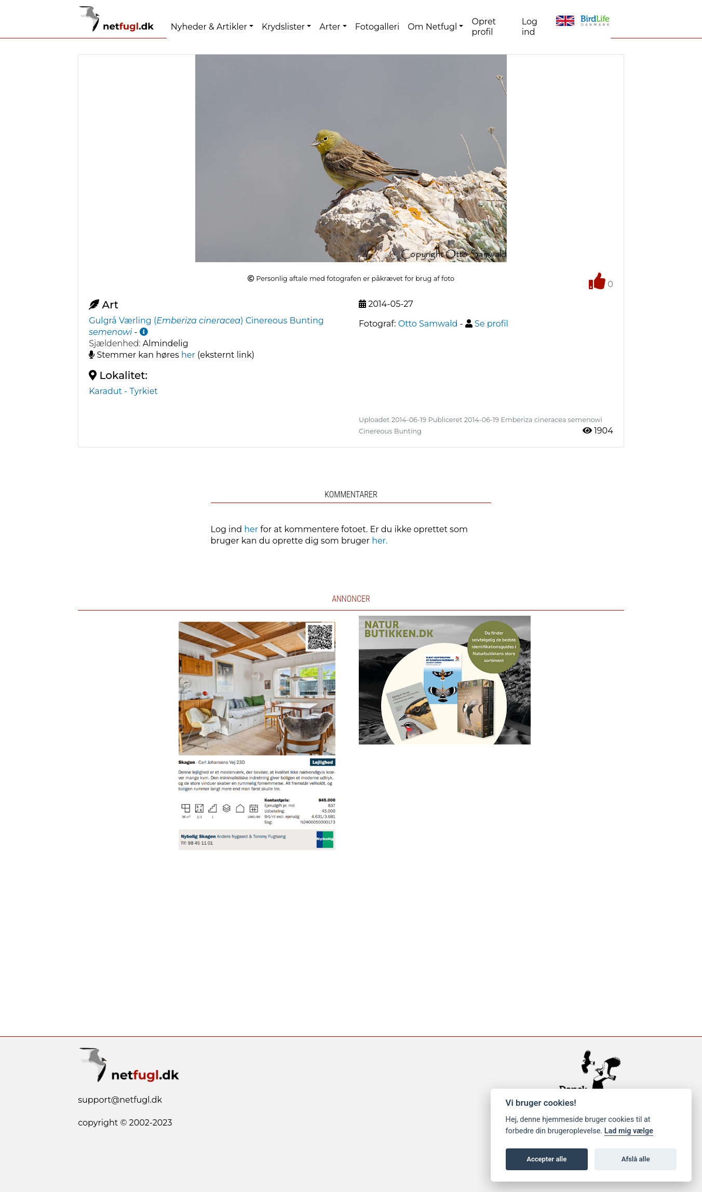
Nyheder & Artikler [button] (209, 27)
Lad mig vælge (628, 1131)
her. (379, 541)
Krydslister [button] (283, 27)
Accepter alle (546, 1159)
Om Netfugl (432, 27)
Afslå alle (636, 1159)
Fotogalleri (377, 27)
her (188, 355)
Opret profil (483, 27)
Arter (329, 27)
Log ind (529, 27)
